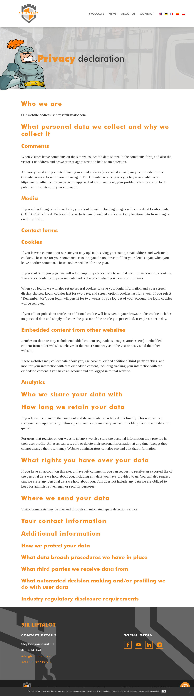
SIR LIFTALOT (28, 13)
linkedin (149, 645)
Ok (164, 691)
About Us (128, 13)
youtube (138, 645)
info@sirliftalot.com (36, 656)
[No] (190, 691)
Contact (147, 13)
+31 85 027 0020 (36, 662)
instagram (159, 645)
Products (96, 13)
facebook (128, 645)
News (113, 13)
